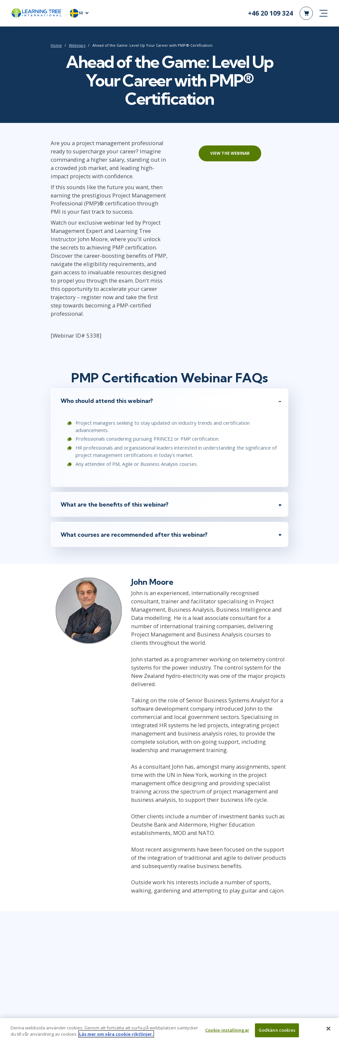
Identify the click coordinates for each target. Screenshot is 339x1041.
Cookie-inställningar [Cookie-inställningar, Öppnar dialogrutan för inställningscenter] (227, 1034)
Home (56, 45)
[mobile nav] (323, 13)
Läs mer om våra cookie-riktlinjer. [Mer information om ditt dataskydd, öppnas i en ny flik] (116, 1038)
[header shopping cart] (306, 13)
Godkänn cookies (277, 1034)
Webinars (77, 45)
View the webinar (230, 153)
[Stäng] (328, 1032)
